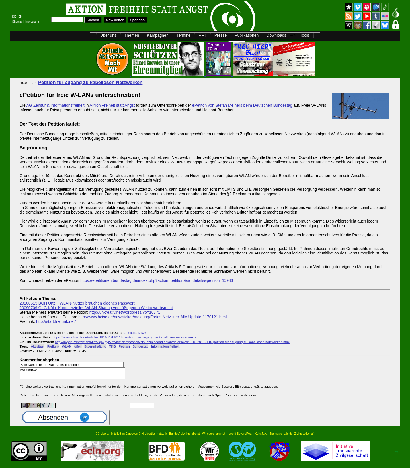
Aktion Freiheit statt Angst (112, 105)
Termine (184, 35)
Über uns (108, 35)
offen (78, 346)
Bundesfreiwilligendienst (184, 436)
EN (20, 16)
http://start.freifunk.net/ (56, 321)
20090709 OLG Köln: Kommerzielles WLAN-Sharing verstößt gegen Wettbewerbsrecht (96, 307)
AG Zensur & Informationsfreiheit (55, 105)
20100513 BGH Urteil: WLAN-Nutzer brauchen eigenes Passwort (77, 303)
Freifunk (53, 346)
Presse (220, 35)
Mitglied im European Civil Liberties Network (139, 436)
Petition (124, 346)
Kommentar (74, 374)
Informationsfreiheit (165, 346)
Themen (131, 35)
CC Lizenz (102, 436)
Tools (304, 35)
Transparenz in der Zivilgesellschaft (292, 436)
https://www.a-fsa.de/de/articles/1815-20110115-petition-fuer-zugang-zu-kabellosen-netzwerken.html (126, 337)
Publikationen (247, 35)
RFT (202, 35)
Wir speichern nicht (214, 436)
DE (14, 16)
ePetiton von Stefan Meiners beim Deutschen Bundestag (242, 105)
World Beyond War (240, 436)
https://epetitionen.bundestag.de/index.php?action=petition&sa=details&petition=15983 (156, 280)
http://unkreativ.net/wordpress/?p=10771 (124, 312)
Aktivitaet (37, 346)
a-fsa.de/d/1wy (135, 332)
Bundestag (141, 346)
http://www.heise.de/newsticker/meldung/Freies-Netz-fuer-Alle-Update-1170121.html (152, 317)
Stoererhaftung (95, 346)
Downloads (276, 35)
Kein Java (261, 436)
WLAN (67, 346)
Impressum (32, 21)
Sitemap (17, 21)
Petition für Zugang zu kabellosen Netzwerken (90, 82)
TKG (112, 346)
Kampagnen (158, 35)
